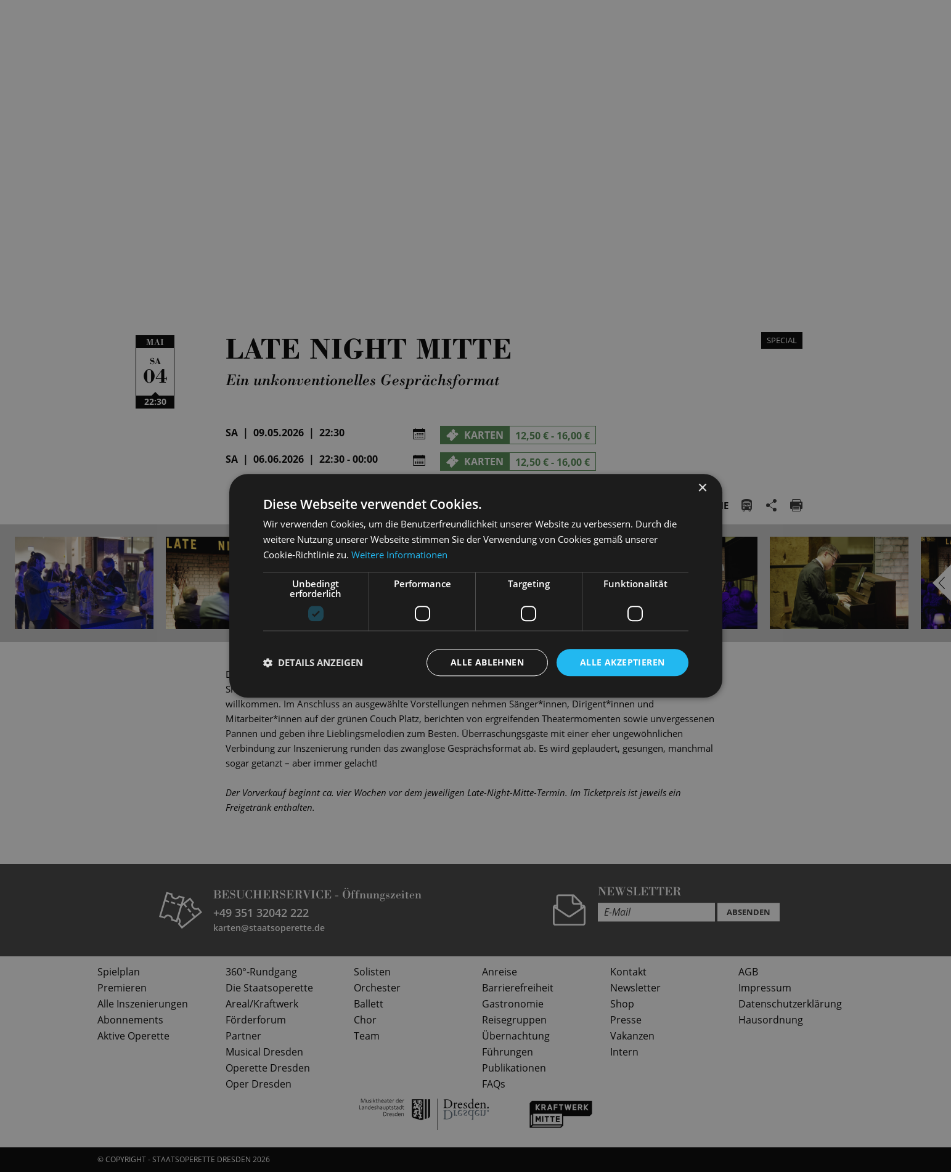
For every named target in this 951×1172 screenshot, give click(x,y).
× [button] (702, 488)
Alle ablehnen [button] (487, 662)
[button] (313, 662)
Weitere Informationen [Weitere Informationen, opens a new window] (399, 554)
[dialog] (475, 586)
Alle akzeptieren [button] (622, 662)
